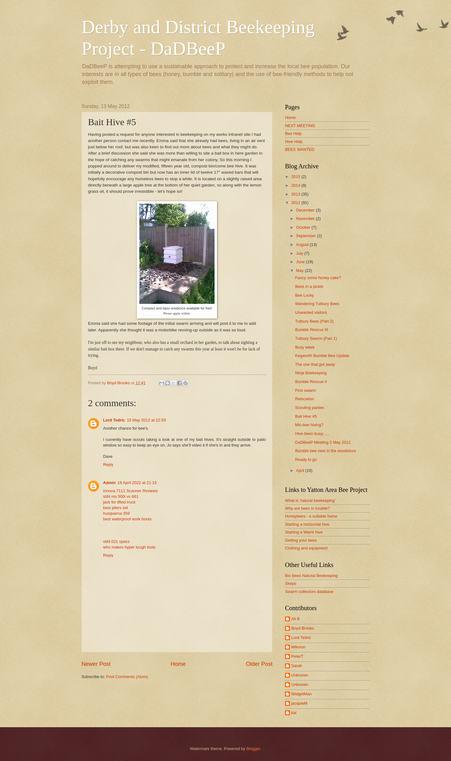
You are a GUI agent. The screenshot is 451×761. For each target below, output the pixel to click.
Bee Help (293, 133)
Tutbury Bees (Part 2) (314, 321)
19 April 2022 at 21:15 (137, 482)
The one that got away (315, 364)
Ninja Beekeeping (311, 372)
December (306, 210)
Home (178, 664)
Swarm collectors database (309, 591)
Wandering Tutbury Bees (317, 303)
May (300, 270)
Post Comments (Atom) (127, 676)
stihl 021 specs (116, 541)
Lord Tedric (114, 420)
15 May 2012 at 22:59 (146, 420)
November (306, 218)
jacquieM (299, 703)
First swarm (305, 390)
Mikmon (298, 647)
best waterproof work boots (127, 519)
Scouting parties (309, 407)
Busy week (304, 347)
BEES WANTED (299, 149)
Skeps (290, 583)
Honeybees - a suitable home (311, 516)
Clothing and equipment (306, 548)
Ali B (295, 618)
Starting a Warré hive (304, 532)
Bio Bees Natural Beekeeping (311, 575)
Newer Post (96, 664)
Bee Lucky (304, 295)
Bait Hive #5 (306, 416)
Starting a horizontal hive (307, 524)
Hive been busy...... (312, 433)
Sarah (296, 665)
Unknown (299, 675)
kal (293, 712)
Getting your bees (301, 540)
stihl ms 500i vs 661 (120, 496)
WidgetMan (301, 694)
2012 (296, 202)
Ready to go (306, 459)
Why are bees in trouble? (307, 508)
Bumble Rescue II (311, 381)
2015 (296, 176)
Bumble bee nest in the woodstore (325, 450)
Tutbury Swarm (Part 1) (316, 338)
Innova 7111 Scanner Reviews (130, 490)
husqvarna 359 (116, 513)
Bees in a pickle (309, 286)
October (303, 227)
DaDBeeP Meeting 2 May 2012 (322, 442)
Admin (109, 482)
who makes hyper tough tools (129, 547)
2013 (296, 194)
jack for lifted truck (119, 502)
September (306, 235)
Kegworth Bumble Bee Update (322, 355)
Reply (108, 464)
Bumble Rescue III (311, 329)
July (300, 253)
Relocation (304, 398)
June (301, 261)
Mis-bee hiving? (309, 424)
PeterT (297, 656)
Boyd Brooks (302, 628)
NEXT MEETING (300, 125)
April (300, 470)
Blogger (253, 748)
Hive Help (294, 141)
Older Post (259, 664)
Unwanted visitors (311, 312)
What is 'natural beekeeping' (310, 500)
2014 (296, 185)
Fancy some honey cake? (318, 277)
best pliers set (115, 507)
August (303, 244)
